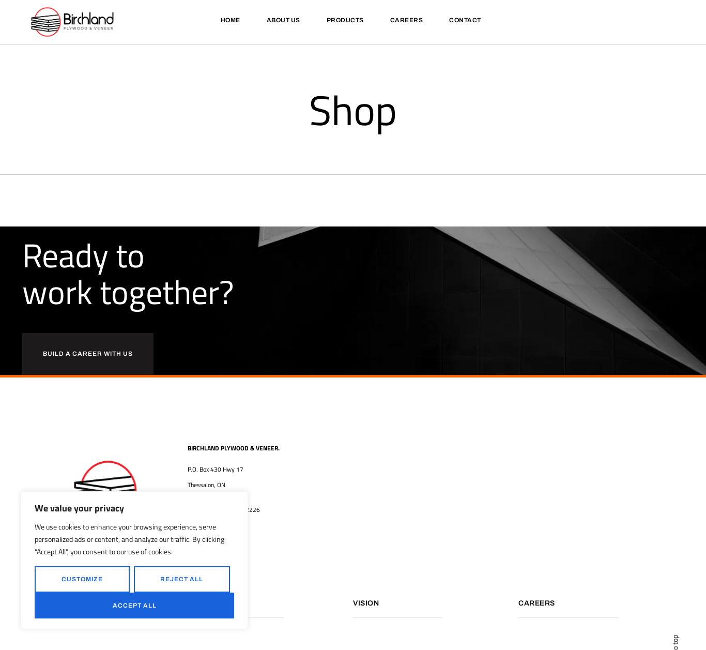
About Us (283, 20)
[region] (134, 560)
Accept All (135, 605)
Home (230, 20)
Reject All (181, 579)
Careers (406, 20)
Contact (465, 20)
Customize (82, 579)
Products (345, 20)
